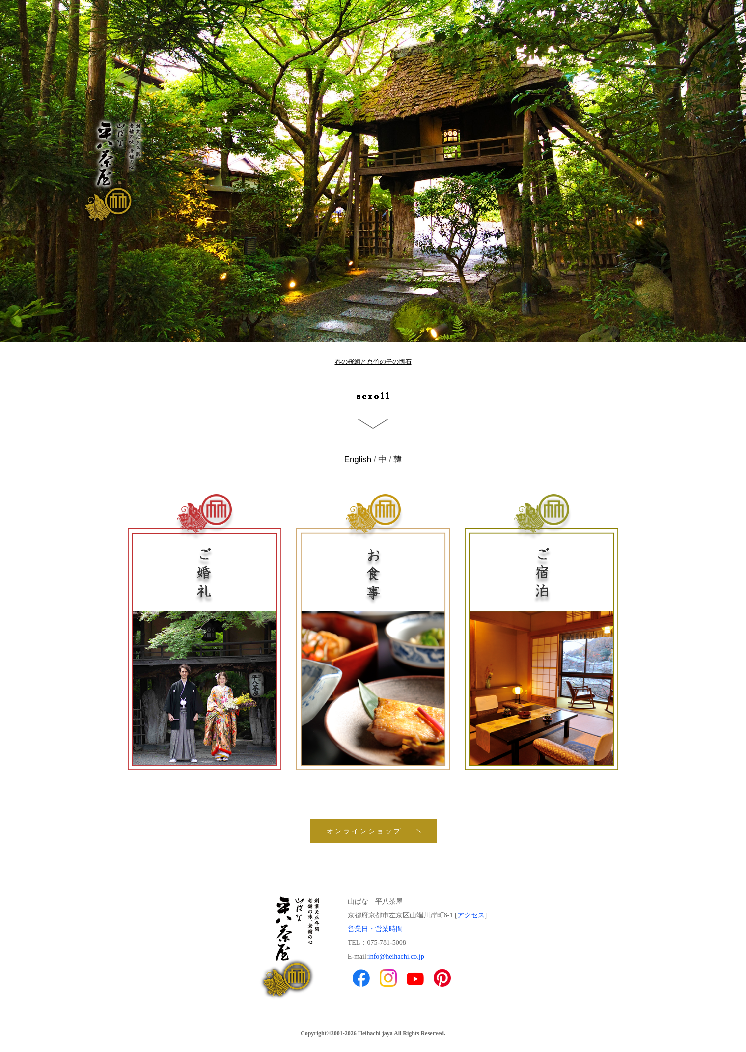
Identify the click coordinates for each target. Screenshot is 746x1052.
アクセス (471, 915)
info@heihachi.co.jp (396, 956)
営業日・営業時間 (375, 929)
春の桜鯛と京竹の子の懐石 (373, 361)
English (357, 459)
